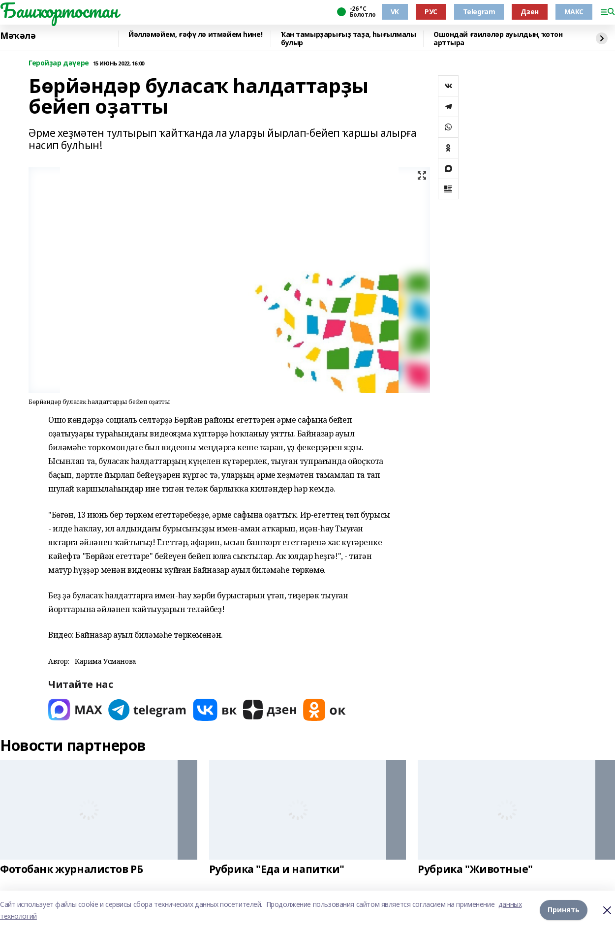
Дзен (529, 11)
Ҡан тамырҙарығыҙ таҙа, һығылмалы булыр (348, 39)
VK (395, 11)
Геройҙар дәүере (59, 63)
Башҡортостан (59, 10)
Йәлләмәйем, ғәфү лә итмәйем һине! (195, 35)
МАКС (574, 11)
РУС (431, 11)
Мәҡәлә (17, 36)
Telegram (479, 11)
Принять (564, 910)
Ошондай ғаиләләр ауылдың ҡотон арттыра (497, 39)
